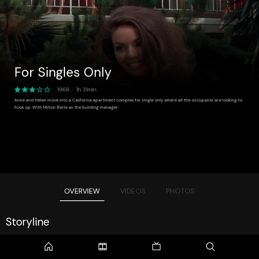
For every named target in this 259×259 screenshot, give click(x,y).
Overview (82, 191)
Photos (180, 191)
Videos (133, 191)
